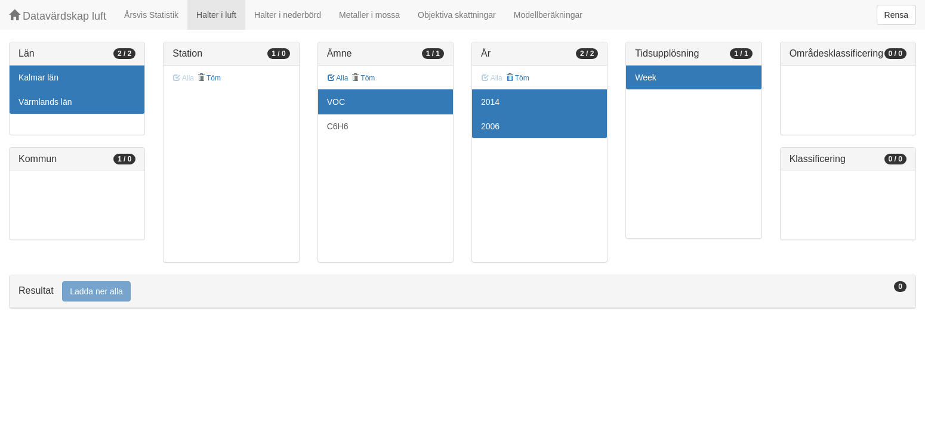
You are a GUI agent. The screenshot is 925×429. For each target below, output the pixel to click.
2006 (490, 126)
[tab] (462, 291)
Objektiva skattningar (457, 15)
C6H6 (338, 126)
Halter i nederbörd (287, 15)
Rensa (896, 15)
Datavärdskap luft (57, 16)
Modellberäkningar (548, 15)
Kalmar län (38, 77)
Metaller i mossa (369, 15)
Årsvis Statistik (151, 15)
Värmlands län (45, 102)
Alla (338, 78)
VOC (336, 102)
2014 (490, 102)
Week (645, 77)
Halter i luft (216, 15)
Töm (209, 78)
